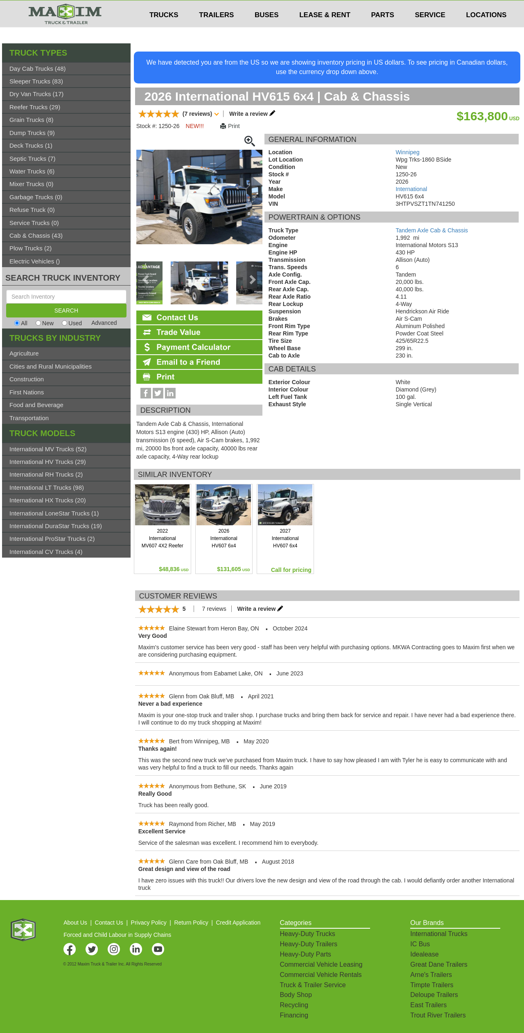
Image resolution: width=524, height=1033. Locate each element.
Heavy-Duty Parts (305, 954)
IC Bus (420, 944)
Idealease (424, 954)
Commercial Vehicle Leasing (321, 964)
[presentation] (146, 279)
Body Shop (296, 994)
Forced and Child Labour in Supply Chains (117, 935)
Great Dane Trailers (439, 964)
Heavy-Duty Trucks (307, 933)
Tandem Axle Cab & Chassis (431, 230)
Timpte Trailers (431, 984)
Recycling (294, 1004)
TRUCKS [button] (163, 31)
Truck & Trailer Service (313, 984)
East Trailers (428, 1004)
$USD (415, 9)
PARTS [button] (382, 31)
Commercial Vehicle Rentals (321, 974)
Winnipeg (407, 152)
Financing (294, 1015)
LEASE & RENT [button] (324, 31)
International (411, 189)
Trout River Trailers (437, 1015)
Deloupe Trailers (434, 994)
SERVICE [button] (430, 31)
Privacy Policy (149, 922)
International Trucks (439, 933)
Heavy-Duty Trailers (308, 944)
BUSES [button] (267, 31)
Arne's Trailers (431, 974)
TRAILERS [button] (216, 31)
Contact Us (109, 922)
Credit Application (238, 922)
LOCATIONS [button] (486, 31)
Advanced (104, 323)
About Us (75, 922)
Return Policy (191, 922)
